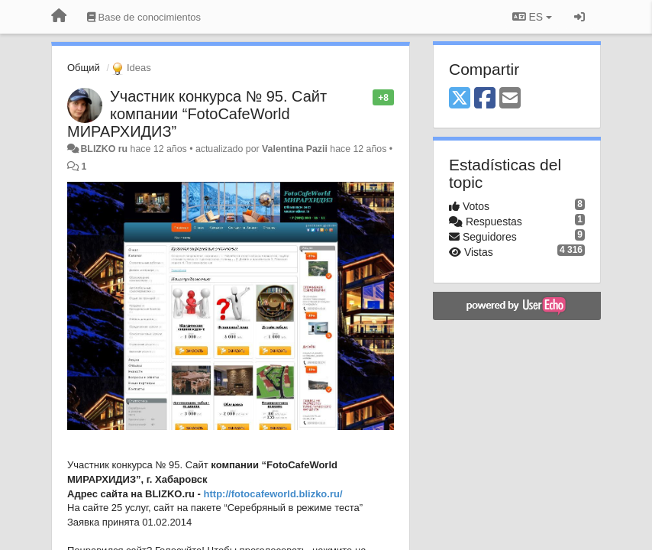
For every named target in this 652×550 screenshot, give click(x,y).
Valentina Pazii (295, 149)
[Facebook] (484, 99)
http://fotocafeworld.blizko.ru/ (273, 494)
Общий (83, 67)
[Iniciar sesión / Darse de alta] (579, 17)
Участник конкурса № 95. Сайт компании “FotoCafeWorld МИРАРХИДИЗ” (197, 114)
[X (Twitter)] (459, 99)
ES (532, 17)
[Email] (510, 99)
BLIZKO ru (105, 149)
